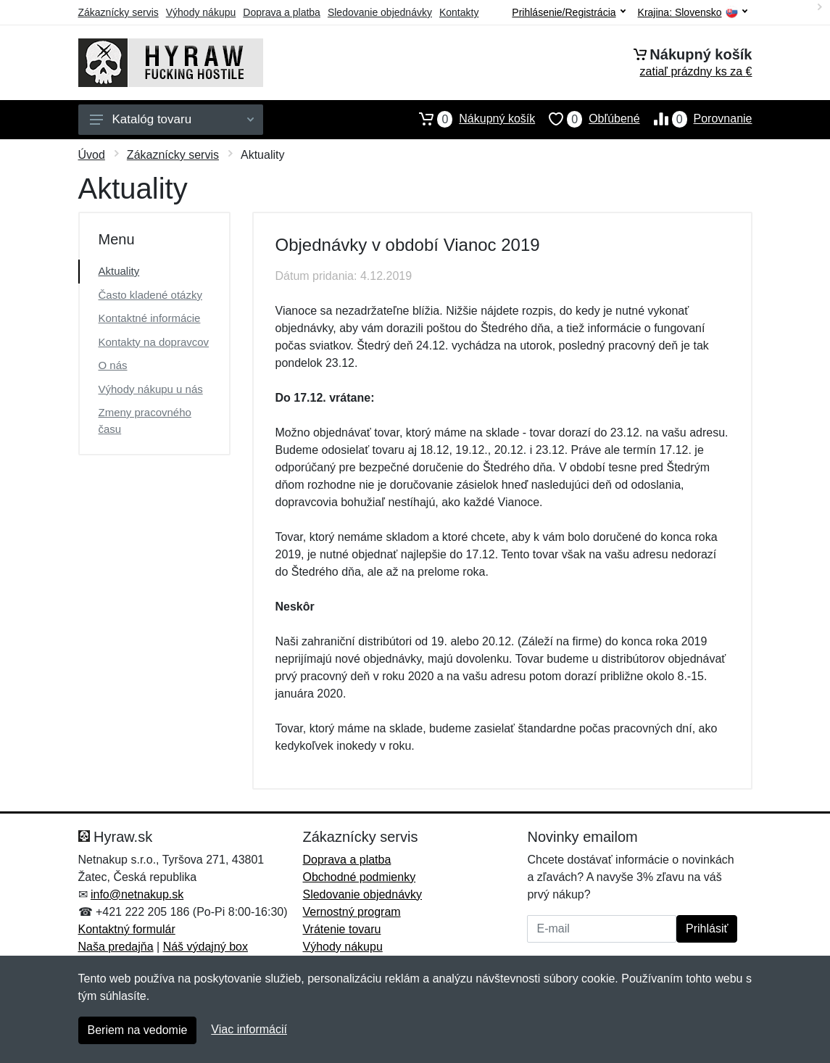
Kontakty (458, 12)
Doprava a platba (281, 12)
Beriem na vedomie (138, 1030)
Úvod (91, 155)
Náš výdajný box (205, 946)
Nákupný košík (470, 119)
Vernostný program (351, 912)
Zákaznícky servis (118, 12)
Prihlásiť (707, 928)
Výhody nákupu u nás (151, 389)
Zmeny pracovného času (145, 420)
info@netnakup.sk (137, 894)
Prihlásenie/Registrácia (568, 12)
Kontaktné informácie (150, 318)
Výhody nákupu (201, 12)
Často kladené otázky (150, 295)
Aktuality (119, 271)
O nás (113, 365)
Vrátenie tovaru (341, 929)
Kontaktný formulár (126, 929)
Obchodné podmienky (358, 877)
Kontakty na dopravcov (154, 342)
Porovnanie (696, 119)
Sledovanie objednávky (380, 12)
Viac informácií (249, 1029)
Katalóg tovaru (172, 119)
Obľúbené (587, 119)
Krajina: (692, 12)
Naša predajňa (116, 946)
